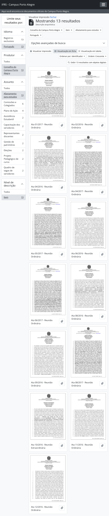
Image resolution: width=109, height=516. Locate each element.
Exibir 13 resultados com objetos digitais (87, 62)
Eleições (13, 151)
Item (13, 198)
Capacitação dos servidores (13, 126)
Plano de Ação (13, 111)
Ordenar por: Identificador (71, 56)
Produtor (9, 55)
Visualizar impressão (40, 51)
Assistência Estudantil (13, 118)
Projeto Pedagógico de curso (13, 158)
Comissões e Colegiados (13, 104)
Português (13, 47)
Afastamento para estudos (13, 95)
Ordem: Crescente (96, 56)
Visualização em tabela (89, 51)
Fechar (53, 17)
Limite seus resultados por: (13, 20)
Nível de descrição (9, 184)
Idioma (8, 31)
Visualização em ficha (65, 51)
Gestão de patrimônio (13, 143)
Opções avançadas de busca (48, 43)
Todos (7, 61)
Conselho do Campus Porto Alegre (13, 70)
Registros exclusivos (13, 40)
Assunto (9, 82)
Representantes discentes (13, 135)
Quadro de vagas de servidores (13, 170)
